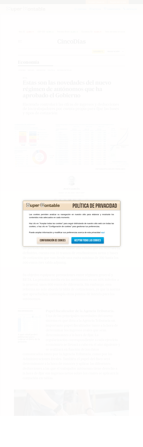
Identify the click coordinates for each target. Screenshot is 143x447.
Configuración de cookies (53, 240)
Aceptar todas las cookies (87, 240)
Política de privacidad (94, 206)
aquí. (103, 232)
